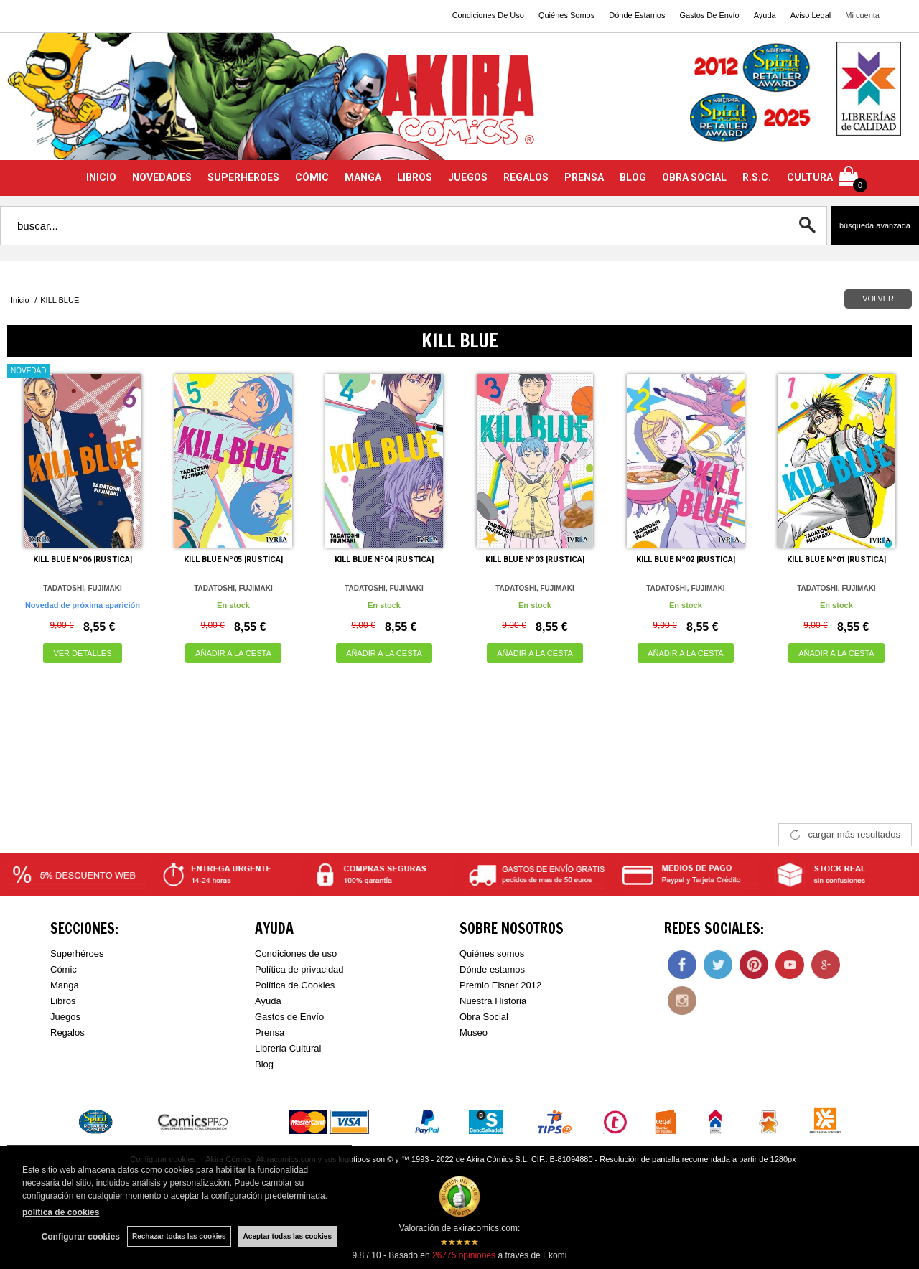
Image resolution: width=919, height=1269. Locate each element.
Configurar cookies (81, 1237)
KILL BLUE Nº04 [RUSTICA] (384, 559)
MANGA (363, 177)
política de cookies (60, 1212)
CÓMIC (312, 177)
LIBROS (414, 177)
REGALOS (526, 177)
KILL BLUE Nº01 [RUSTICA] (836, 559)
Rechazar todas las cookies (179, 1236)
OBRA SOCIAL (694, 177)
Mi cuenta (862, 15)
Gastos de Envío (289, 1016)
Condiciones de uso (296, 953)
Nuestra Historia (493, 1001)
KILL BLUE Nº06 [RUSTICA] (82, 559)
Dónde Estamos (637, 15)
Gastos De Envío (709, 15)
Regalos (67, 1032)
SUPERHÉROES (243, 177)
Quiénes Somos (566, 15)
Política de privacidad (299, 969)
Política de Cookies (295, 985)
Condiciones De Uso (488, 15)
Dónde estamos (492, 969)
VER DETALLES (82, 653)
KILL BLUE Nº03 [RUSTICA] (534, 559)
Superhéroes (76, 953)
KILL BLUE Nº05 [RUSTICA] (233, 559)
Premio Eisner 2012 (500, 985)
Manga (64, 985)
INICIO (101, 177)
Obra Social (484, 1016)
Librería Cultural (288, 1048)
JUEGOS (468, 177)
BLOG (633, 177)
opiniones (463, 1255)
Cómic (63, 969)
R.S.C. (756, 177)
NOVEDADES (162, 177)
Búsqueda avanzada (874, 225)
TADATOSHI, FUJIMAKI (82, 588)
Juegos (65, 1016)
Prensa (269, 1032)
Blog (264, 1064)
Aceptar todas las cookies (287, 1236)
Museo (474, 1032)
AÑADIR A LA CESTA (233, 653)
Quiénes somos (492, 953)
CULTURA (810, 177)
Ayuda (765, 15)
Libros (62, 1001)
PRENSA (584, 177)
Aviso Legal (810, 15)
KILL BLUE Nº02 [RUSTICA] (685, 559)
